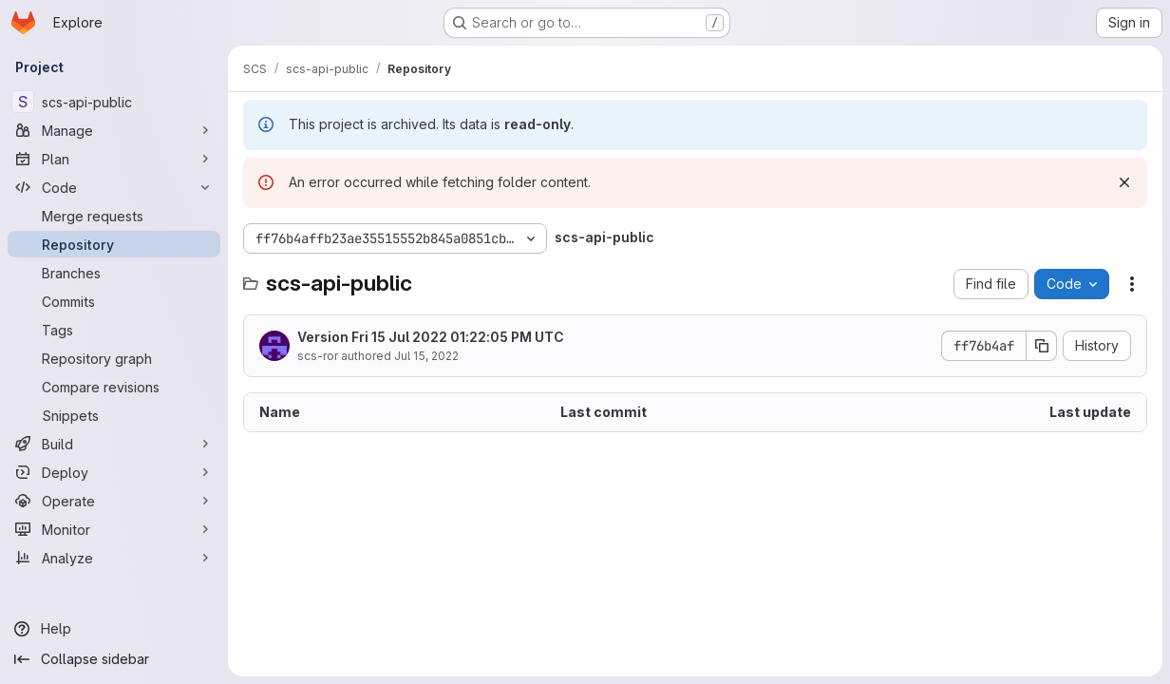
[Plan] (114, 158)
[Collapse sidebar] (114, 659)
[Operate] (114, 500)
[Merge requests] (114, 215)
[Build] (114, 443)
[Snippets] (114, 415)
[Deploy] (114, 472)
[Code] (114, 187)
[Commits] (114, 301)
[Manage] (114, 130)
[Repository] (114, 244)
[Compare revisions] (114, 386)
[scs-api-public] (114, 101)
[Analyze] (114, 557)
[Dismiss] (1124, 182)
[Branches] (114, 272)
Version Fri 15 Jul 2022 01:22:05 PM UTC (430, 337)
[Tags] (114, 329)
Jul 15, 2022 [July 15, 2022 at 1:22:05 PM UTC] (426, 356)
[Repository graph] (114, 358)
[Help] (114, 629)
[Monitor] (114, 529)
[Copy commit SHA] (1042, 346)
